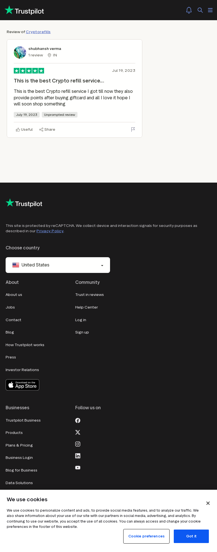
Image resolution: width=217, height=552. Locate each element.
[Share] (47, 129)
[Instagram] (77, 443)
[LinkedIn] (77, 455)
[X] (77, 431)
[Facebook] (77, 419)
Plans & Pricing (19, 445)
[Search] (200, 10)
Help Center (86, 307)
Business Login (19, 457)
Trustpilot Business (23, 420)
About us (14, 294)
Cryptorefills (38, 31)
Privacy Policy (49, 231)
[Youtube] (77, 467)
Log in (80, 320)
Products (14, 432)
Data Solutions (19, 482)
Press (11, 357)
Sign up (82, 332)
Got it (191, 536)
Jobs (10, 307)
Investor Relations (22, 369)
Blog (10, 332)
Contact (13, 320)
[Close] (208, 503)
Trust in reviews (89, 294)
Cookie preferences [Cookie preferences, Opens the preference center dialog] (146, 536)
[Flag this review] (133, 129)
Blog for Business (21, 470)
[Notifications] (189, 10)
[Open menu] (210, 10)
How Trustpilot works (25, 344)
